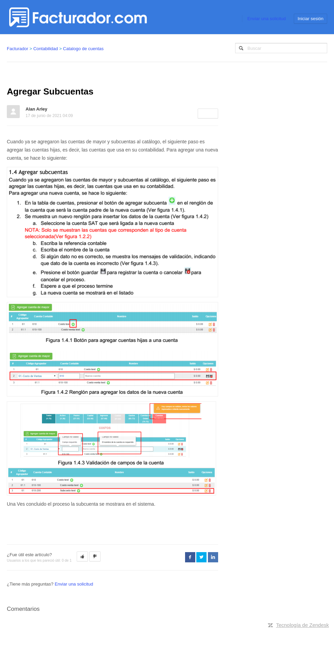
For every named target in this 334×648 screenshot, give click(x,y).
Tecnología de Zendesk (302, 625)
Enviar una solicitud (266, 18)
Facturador (17, 48)
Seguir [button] (207, 113)
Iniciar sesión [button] (310, 18)
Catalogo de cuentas (83, 48)
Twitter (201, 557)
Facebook (190, 557)
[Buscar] (281, 48)
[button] (82, 556)
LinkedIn (213, 557)
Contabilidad (45, 48)
